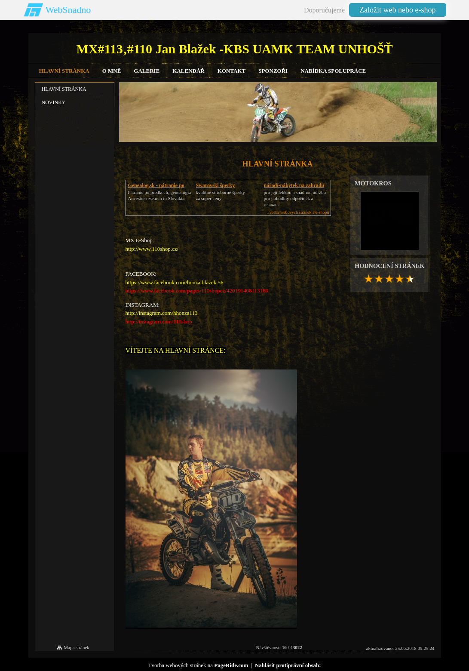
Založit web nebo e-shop (397, 10)
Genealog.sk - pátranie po (156, 185)
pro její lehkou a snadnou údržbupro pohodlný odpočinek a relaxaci (295, 198)
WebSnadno (68, 9)
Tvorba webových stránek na (198, 665)
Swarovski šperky (215, 185)
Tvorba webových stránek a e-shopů (298, 212)
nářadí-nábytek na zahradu (294, 185)
